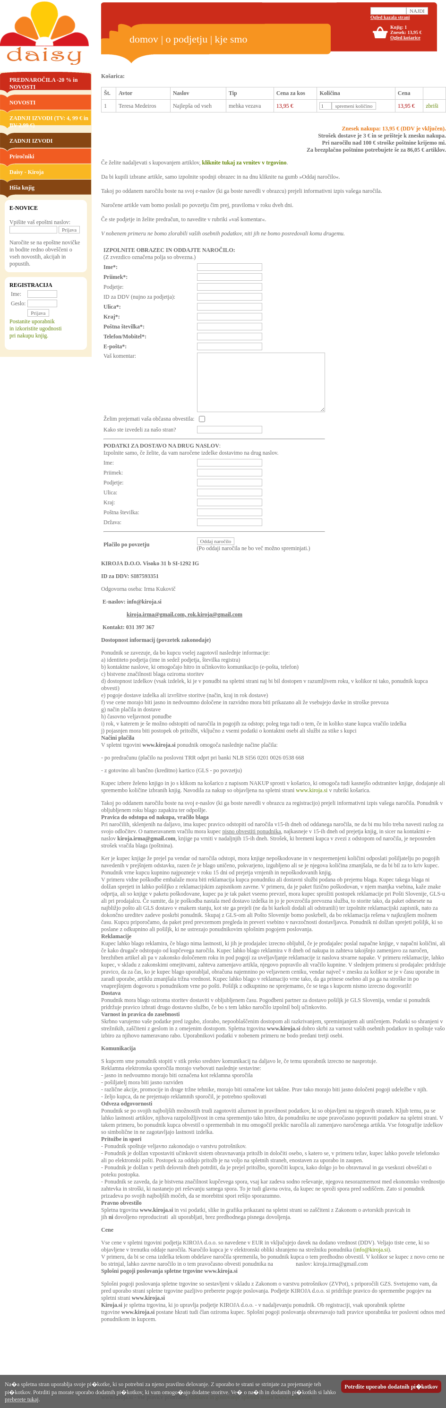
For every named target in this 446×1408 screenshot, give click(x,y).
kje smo (231, 39)
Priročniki (21, 156)
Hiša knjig (21, 187)
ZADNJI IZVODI (30, 141)
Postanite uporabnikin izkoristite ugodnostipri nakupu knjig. (35, 328)
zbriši (432, 106)
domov (143, 39)
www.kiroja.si (311, 790)
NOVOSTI (22, 102)
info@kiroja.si (371, 1249)
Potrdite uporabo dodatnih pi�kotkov (391, 1386)
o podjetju (187, 39)
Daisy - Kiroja (26, 172)
